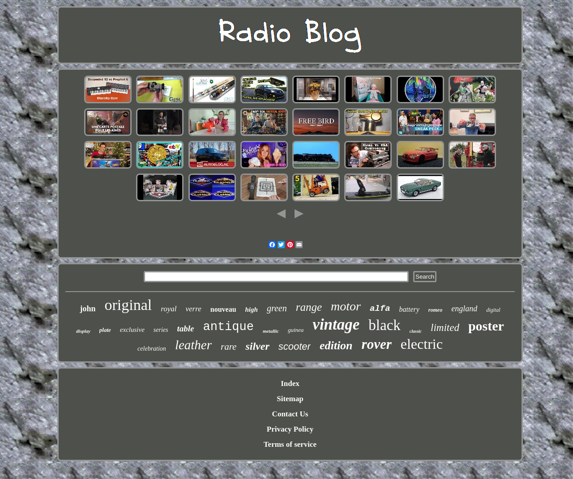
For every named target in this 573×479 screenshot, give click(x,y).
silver (257, 346)
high (251, 309)
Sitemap (290, 398)
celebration (151, 348)
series (161, 329)
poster (486, 325)
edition (336, 345)
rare (228, 346)
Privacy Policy (290, 429)
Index (290, 383)
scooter (294, 346)
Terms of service (290, 444)
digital (493, 310)
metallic (271, 331)
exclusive (132, 329)
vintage (335, 324)
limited (445, 327)
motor (346, 306)
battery (409, 309)
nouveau (223, 309)
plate (105, 329)
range (309, 307)
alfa (380, 309)
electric (422, 344)
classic (416, 331)
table (185, 328)
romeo (435, 310)
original (128, 305)
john (87, 308)
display (83, 331)
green (277, 308)
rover (377, 344)
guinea (296, 329)
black (384, 325)
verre (193, 309)
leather (193, 345)
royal (168, 309)
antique (228, 327)
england (464, 308)
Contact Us (290, 414)
